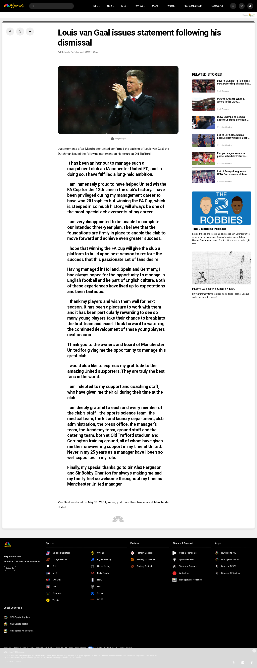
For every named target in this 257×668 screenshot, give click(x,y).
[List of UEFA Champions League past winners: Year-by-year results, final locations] (203, 140)
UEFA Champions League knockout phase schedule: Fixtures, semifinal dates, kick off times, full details (233, 118)
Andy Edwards (223, 91)
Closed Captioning (27, 648)
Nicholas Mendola (225, 127)
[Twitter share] (20, 31)
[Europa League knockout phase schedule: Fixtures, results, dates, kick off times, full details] (203, 158)
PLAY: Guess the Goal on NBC (214, 289)
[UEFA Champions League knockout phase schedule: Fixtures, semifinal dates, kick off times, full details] (203, 122)
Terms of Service (125, 648)
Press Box (59, 648)
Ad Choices (69, 648)
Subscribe (10, 568)
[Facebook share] (10, 31)
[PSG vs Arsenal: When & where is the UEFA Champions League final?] (203, 104)
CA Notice (113, 648)
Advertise (7, 648)
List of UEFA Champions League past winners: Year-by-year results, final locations (234, 136)
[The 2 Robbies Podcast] (221, 208)
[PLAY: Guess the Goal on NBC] (221, 268)
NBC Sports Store (47, 648)
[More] (233, 6)
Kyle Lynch (64, 52)
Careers (16, 648)
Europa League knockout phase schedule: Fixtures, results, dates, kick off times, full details (233, 155)
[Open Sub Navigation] (100, 6)
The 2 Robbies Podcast (209, 229)
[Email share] (30, 31)
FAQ (37, 648)
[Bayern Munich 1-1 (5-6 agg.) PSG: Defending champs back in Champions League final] (203, 86)
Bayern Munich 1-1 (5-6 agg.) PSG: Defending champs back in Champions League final (233, 82)
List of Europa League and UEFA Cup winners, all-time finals (232, 173)
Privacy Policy (80, 648)
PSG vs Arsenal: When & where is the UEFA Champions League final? (231, 100)
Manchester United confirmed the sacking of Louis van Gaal (124, 149)
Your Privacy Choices (101, 648)
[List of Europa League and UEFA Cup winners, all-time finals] (203, 176)
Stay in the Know (12, 556)
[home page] (14, 6)
